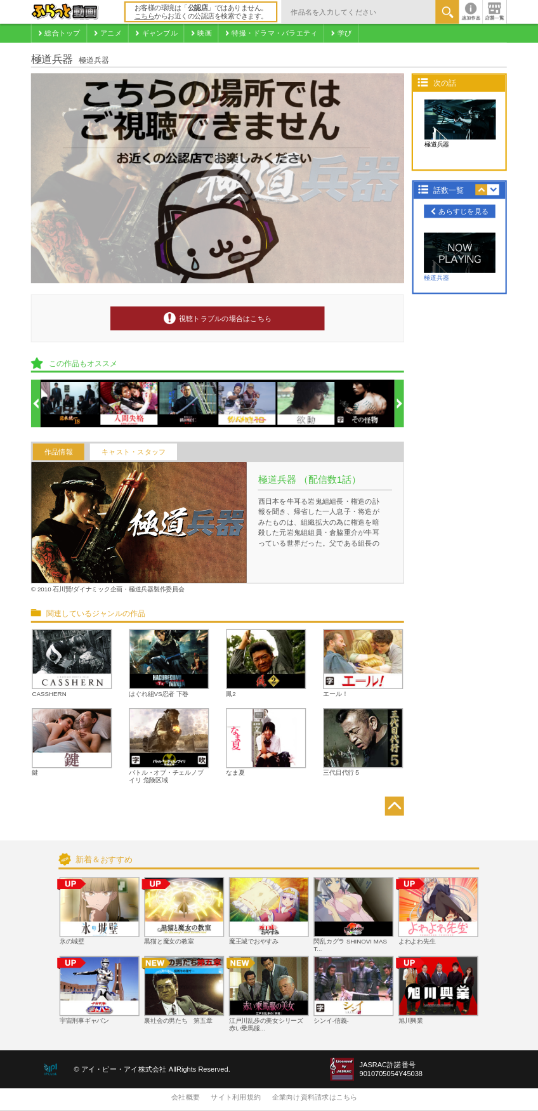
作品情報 (58, 452)
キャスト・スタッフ (134, 452)
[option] (70, 404)
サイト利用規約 (236, 1097)
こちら (144, 16)
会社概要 (185, 1097)
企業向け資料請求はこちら (315, 1097)
